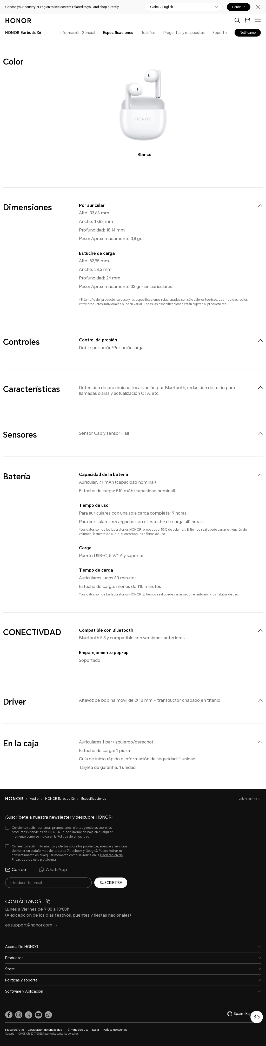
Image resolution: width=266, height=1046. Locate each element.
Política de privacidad (73, 836)
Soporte (219, 33)
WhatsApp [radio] (53, 869)
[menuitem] (260, 206)
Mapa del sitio (14, 1029)
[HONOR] (17, 799)
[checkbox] (66, 832)
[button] (48, 1015)
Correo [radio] (15, 869)
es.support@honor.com (31, 925)
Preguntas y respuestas (184, 33)
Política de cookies (115, 1029)
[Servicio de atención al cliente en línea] (256, 1017)
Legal (95, 1029)
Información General (77, 33)
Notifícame (248, 32)
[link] (8, 1015)
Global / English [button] (161, 7)
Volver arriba (248, 799)
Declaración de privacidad (45, 1029)
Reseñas (148, 33)
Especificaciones (118, 33)
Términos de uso (77, 1029)
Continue (238, 7)
